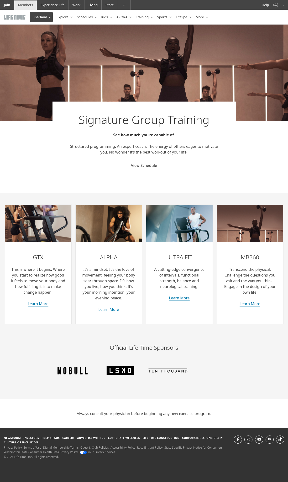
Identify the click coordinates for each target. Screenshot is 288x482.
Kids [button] (105, 17)
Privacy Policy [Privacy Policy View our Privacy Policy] (13, 448)
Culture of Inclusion (21, 442)
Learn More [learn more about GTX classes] (38, 303)
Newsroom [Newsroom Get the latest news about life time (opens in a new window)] (12, 438)
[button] (278, 4)
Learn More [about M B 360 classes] (250, 303)
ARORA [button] (122, 17)
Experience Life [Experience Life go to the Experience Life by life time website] (52, 5)
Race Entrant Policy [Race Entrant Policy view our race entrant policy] (149, 448)
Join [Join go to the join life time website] (7, 5)
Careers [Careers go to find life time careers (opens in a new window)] (68, 438)
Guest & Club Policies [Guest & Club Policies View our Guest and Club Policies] (94, 448)
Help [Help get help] (265, 5)
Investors (31, 438)
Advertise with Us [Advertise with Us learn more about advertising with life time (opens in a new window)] (91, 438)
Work (76, 5)
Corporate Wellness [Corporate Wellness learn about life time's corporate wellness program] (124, 438)
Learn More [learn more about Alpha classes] (108, 309)
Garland (40, 17)
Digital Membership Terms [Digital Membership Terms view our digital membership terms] (61, 448)
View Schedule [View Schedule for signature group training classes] (144, 165)
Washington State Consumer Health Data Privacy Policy (41, 452)
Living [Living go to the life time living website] (93, 5)
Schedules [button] (85, 17)
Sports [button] (162, 17)
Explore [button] (63, 17)
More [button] (200, 17)
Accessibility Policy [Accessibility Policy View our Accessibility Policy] (122, 448)
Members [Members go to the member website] (25, 5)
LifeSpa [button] (182, 17)
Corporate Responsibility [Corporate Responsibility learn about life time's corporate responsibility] (202, 438)
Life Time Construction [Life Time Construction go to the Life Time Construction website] (160, 438)
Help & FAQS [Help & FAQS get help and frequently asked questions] (51, 438)
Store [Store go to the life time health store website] (109, 5)
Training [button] (142, 17)
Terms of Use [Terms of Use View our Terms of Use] (32, 448)
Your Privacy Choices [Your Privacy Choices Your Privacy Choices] (97, 452)
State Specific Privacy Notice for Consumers (193, 448)
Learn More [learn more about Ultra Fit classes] (179, 298)
